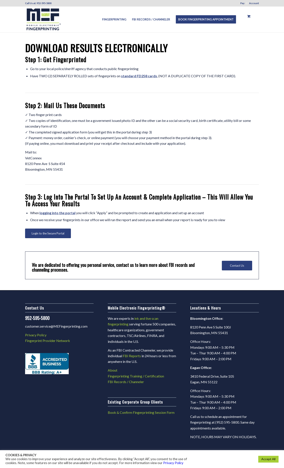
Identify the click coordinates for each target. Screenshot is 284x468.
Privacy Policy (35, 335)
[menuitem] (242, 3)
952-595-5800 (44, 3)
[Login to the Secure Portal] (48, 233)
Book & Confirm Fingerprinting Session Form (141, 412)
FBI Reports (132, 356)
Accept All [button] (268, 459)
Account (254, 3)
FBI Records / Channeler (126, 382)
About (112, 370)
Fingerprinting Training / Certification (136, 376)
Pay (242, 3)
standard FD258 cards (139, 76)
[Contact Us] (237, 266)
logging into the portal (57, 213)
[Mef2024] (43, 19)
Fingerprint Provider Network (47, 340)
